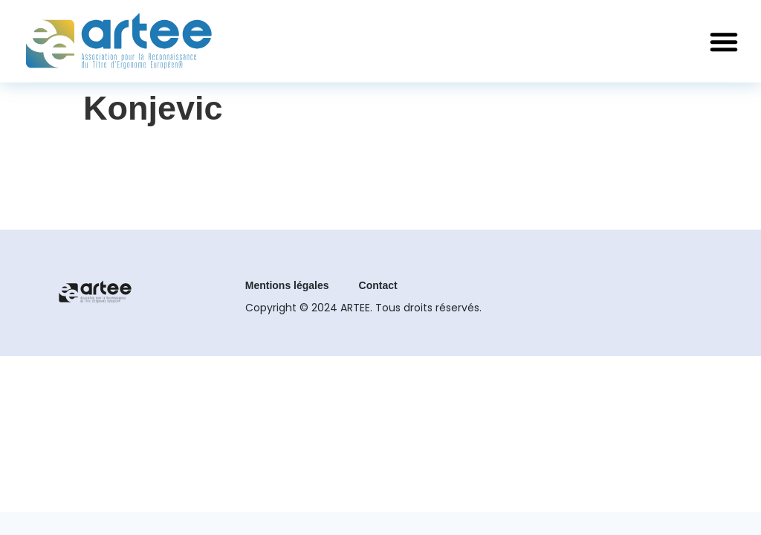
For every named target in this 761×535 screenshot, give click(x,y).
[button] (724, 41)
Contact (378, 285)
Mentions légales (287, 285)
